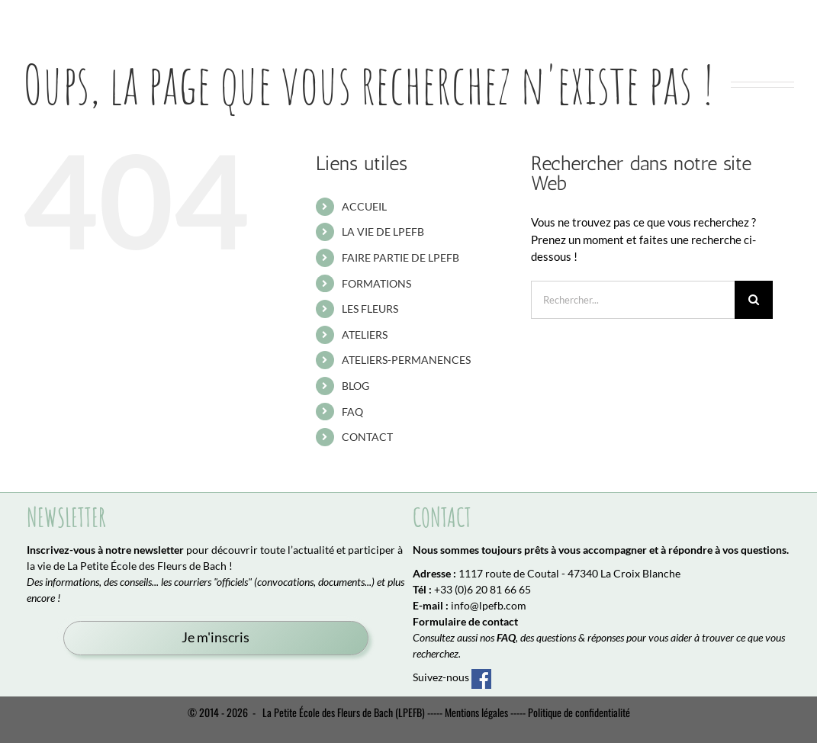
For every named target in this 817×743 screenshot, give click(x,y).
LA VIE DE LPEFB (383, 231)
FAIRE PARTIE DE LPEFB (400, 257)
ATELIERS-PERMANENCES (406, 359)
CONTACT (367, 436)
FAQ (352, 411)
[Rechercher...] (633, 300)
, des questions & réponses (560, 637)
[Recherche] (754, 300)
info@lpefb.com (488, 605)
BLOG (355, 385)
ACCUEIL (364, 206)
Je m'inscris (215, 637)
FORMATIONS (376, 283)
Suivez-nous (452, 677)
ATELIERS (365, 334)
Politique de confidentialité (579, 712)
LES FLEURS (370, 308)
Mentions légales (476, 712)
